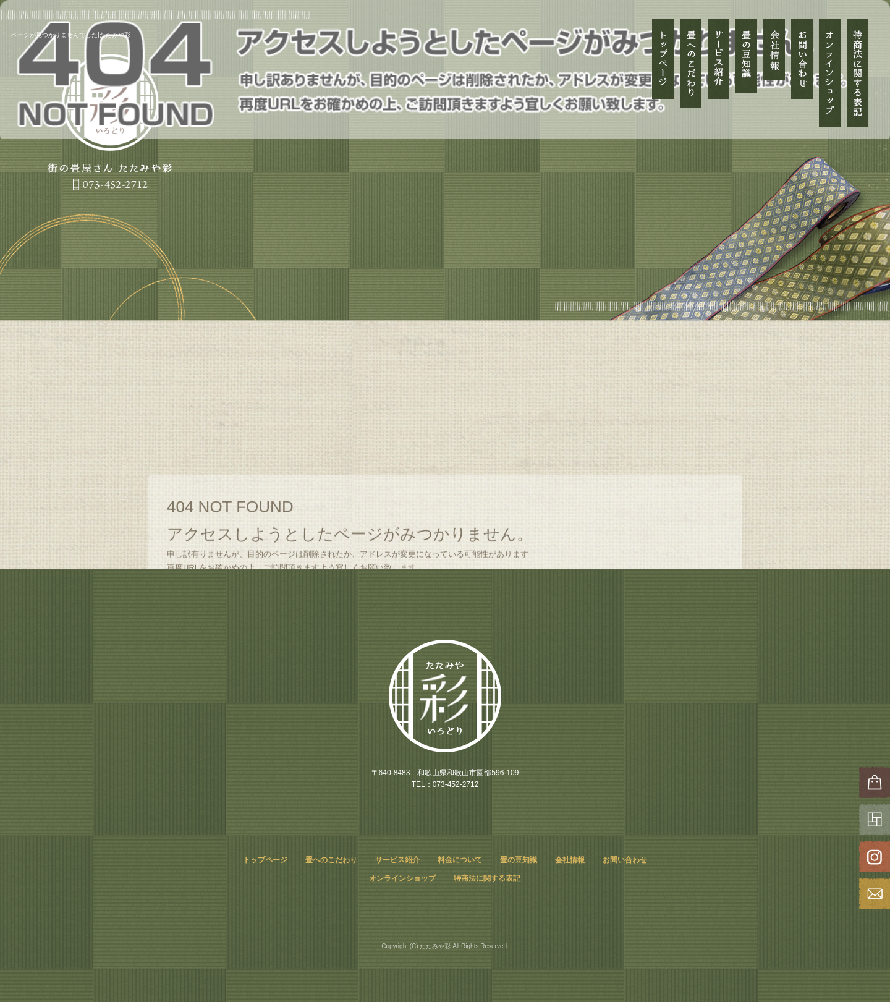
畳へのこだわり (691, 73)
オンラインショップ (830, 73)
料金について (460, 860)
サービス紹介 (718, 59)
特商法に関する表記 (857, 73)
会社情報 (774, 73)
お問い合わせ (802, 73)
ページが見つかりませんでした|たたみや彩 (70, 35)
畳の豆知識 (746, 73)
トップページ (663, 73)
